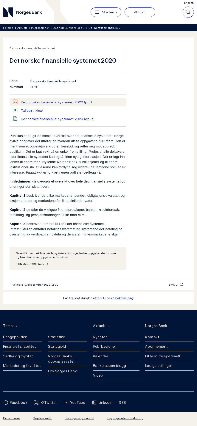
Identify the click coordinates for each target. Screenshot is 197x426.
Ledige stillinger (158, 365)
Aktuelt (99, 325)
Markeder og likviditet (22, 365)
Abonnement (156, 346)
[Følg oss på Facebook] (15, 402)
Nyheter (100, 336)
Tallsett (32, 110)
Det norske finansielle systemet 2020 (56, 102)
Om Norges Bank (62, 371)
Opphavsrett (42, 418)
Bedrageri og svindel (79, 418)
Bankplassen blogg (109, 365)
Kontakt (152, 336)
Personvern (11, 418)
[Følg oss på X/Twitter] (45, 402)
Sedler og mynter (18, 356)
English (189, 3)
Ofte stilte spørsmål (162, 356)
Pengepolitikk (15, 336)
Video (98, 375)
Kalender (101, 356)
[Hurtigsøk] (188, 12)
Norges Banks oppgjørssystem (62, 358)
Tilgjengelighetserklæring (125, 418)
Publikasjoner (104, 346)
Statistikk (56, 336)
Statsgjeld (57, 346)
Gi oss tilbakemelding (118, 298)
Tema (8, 325)
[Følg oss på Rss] (122, 402)
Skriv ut (174, 285)
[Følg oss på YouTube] (74, 402)
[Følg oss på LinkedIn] (102, 402)
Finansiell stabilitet (19, 346)
